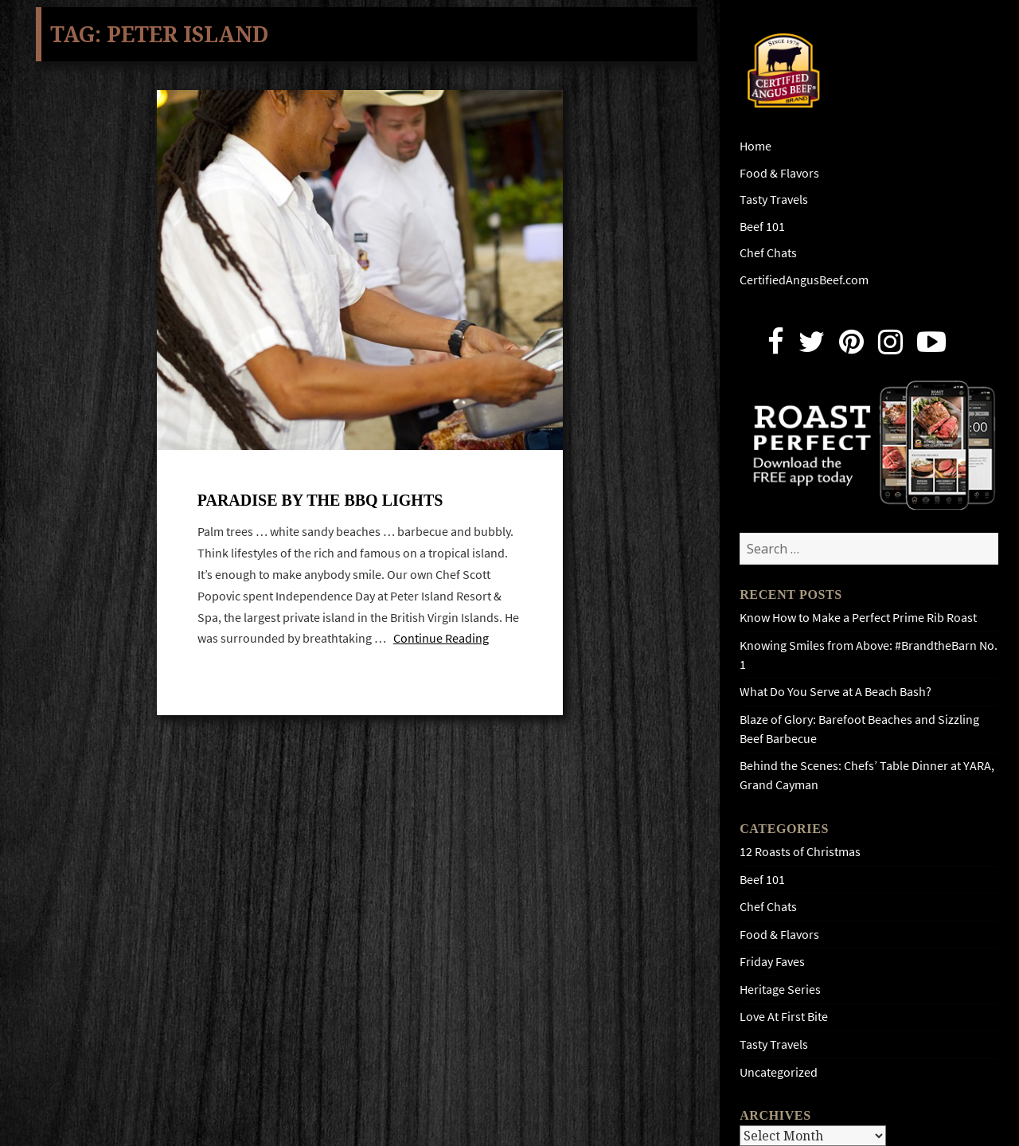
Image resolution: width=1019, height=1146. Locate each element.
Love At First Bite (784, 1016)
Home (755, 146)
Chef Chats (768, 252)
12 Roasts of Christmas (800, 851)
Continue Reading (441, 638)
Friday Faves (772, 961)
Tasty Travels (774, 199)
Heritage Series (780, 989)
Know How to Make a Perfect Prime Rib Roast (858, 617)
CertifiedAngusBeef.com (804, 280)
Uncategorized (779, 1072)
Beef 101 (762, 226)
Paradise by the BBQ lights (320, 500)
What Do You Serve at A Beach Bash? (835, 691)
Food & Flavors (779, 173)
